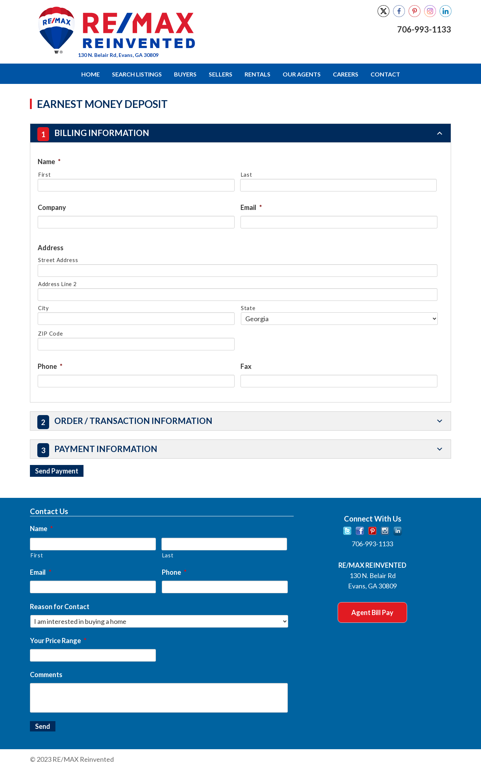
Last (246, 174)
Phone (50, 366)
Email (251, 207)
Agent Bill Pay (372, 612)
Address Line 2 (57, 284)
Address (51, 247)
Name (49, 161)
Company (52, 207)
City (43, 308)
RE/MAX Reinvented (156, 31)
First (44, 174)
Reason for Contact (59, 606)
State (248, 308)
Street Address (58, 260)
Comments (46, 674)
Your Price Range (58, 640)
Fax (246, 366)
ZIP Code (50, 333)
